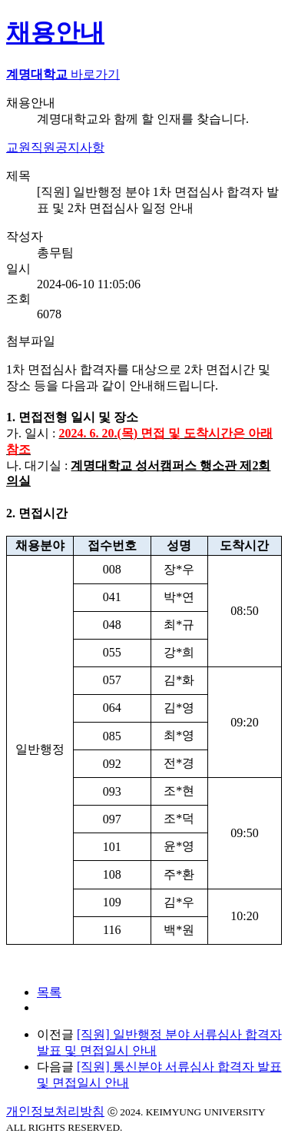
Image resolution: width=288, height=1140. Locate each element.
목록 (49, 992)
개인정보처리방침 (55, 1111)
